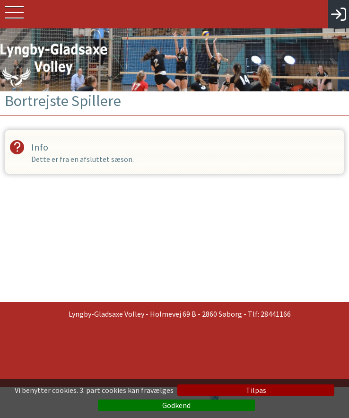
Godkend (176, 405)
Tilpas (256, 390)
